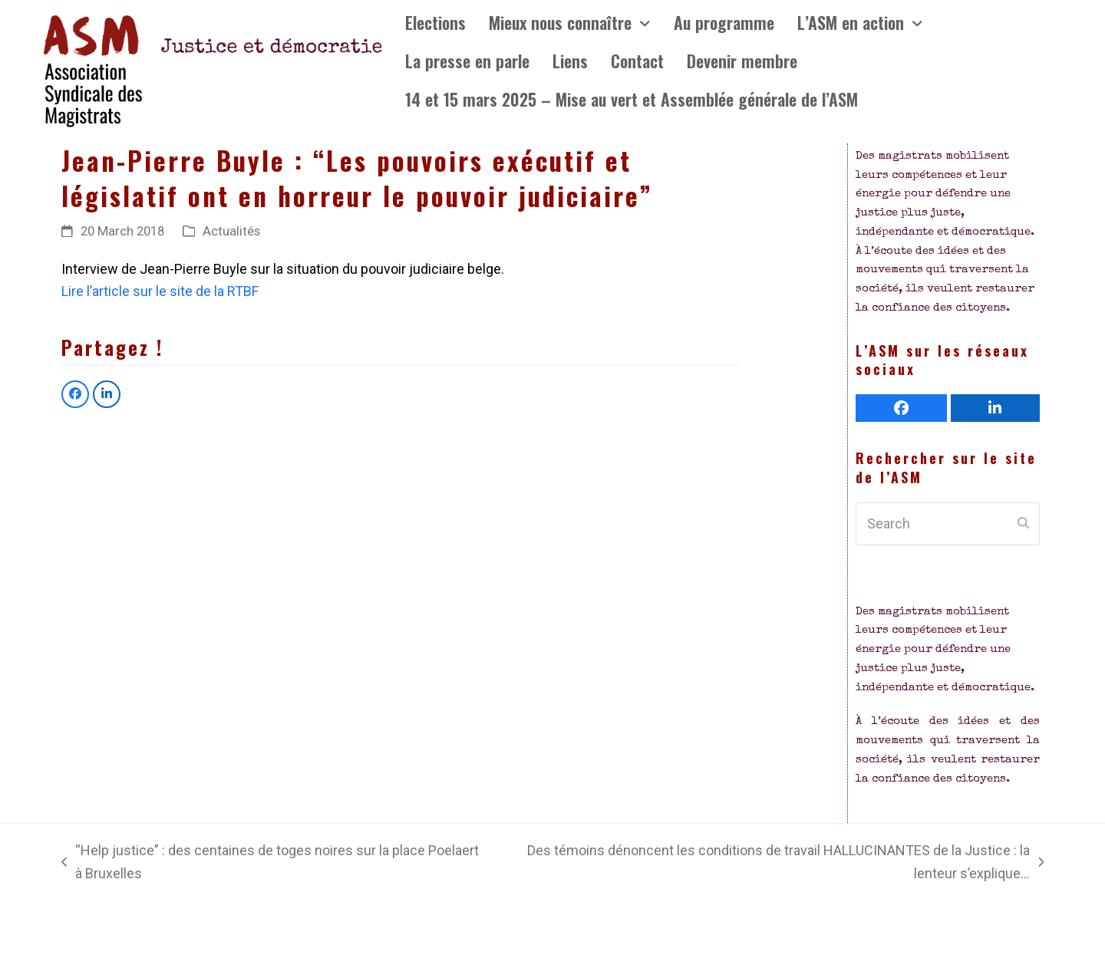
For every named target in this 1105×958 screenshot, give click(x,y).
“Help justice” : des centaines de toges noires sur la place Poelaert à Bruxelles (270, 863)
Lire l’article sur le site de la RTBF (160, 291)
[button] (75, 394)
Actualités (231, 231)
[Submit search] (1023, 524)
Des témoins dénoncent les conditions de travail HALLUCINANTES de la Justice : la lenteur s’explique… (770, 863)
